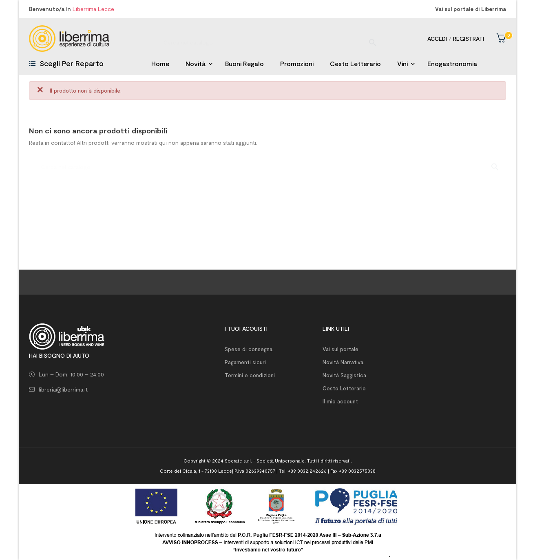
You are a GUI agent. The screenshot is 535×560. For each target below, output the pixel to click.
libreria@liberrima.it (63, 389)
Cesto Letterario (344, 388)
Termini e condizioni (250, 375)
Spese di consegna (248, 349)
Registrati (468, 38)
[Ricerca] (267, 38)
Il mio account (340, 401)
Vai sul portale (340, 349)
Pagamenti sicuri (245, 362)
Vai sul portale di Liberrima (470, 9)
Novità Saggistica (344, 375)
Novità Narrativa (343, 362)
